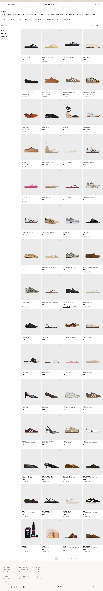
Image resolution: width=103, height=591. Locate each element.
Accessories (68, 8)
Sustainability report (7, 578)
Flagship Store (6, 569)
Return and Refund (23, 572)
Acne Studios (39, 567)
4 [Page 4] (67, 558)
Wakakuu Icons (40, 8)
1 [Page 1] (56, 558)
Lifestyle (80, 8)
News (25, 8)
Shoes (58, 8)
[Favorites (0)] (98, 4)
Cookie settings (22, 578)
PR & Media (5, 576)
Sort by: (96, 25)
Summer (33, 8)
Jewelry (75, 8)
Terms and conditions (24, 576)
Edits (28, 8)
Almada (37, 569)
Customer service (14, 4)
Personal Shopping (7, 572)
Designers (48, 8)
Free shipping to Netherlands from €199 (51, 1)
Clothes (54, 8)
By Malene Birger (39, 572)
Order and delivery (23, 569)
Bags (63, 8)
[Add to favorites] (40, 30)
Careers (5, 574)
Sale (21, 8)
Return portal (22, 574)
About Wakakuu (6, 567)
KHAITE (37, 576)
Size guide (5, 581)
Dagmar (37, 574)
